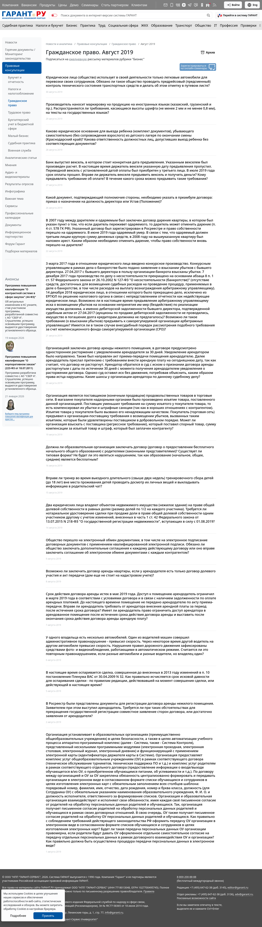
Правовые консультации (14, 68)
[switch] (54, 15)
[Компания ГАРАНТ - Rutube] (208, 5)
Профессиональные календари (19, 215)
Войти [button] (233, 5)
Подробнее (18, 916)
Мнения (10, 165)
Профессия (229, 25)
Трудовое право (19, 112)
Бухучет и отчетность (16, 79)
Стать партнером (114, 5)
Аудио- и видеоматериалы (17, 174)
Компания (10, 5)
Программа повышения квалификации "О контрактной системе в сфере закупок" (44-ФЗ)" (20, 291)
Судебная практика (17, 25)
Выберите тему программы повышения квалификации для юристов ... (19, 416)
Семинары (89, 5)
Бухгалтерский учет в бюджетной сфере (21, 124)
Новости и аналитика (59, 44)
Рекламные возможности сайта (196, 898)
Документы (13, 225)
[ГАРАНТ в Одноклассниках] (202, 5)
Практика (87, 25)
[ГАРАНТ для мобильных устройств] (172, 5)
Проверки (249, 25)
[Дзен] (184, 5)
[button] (237, 15)
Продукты (47, 5)
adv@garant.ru (244, 894)
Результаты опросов (19, 184)
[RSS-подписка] (214, 5)
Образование (161, 25)
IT (215, 25)
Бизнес (71, 25)
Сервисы (11, 206)
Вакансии (29, 5)
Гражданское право (17, 103)
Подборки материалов (21, 251)
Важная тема (14, 199)
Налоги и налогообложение (21, 91)
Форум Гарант (15, 244)
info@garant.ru (114, 912)
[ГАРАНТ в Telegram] (189, 5)
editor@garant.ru (237, 887)
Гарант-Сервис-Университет (79, 919)
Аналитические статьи (21, 158)
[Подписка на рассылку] (165, 5)
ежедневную (78, 59)
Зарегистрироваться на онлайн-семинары (194, 67)
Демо (74, 5)
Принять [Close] (48, 916)
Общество (203, 25)
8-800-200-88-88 (186, 877)
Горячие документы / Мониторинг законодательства (20, 54)
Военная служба (19, 150)
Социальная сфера (123, 25)
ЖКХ (144, 25)
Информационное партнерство (18, 234)
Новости (11, 42)
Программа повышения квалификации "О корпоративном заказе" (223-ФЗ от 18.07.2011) (20, 362)
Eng (252, 5)
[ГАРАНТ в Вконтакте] (178, 5)
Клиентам (139, 5)
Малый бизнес (18, 136)
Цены (62, 5)
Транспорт (183, 25)
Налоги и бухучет (49, 25)
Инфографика (15, 191)
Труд (101, 25)
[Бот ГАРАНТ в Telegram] (196, 5)
